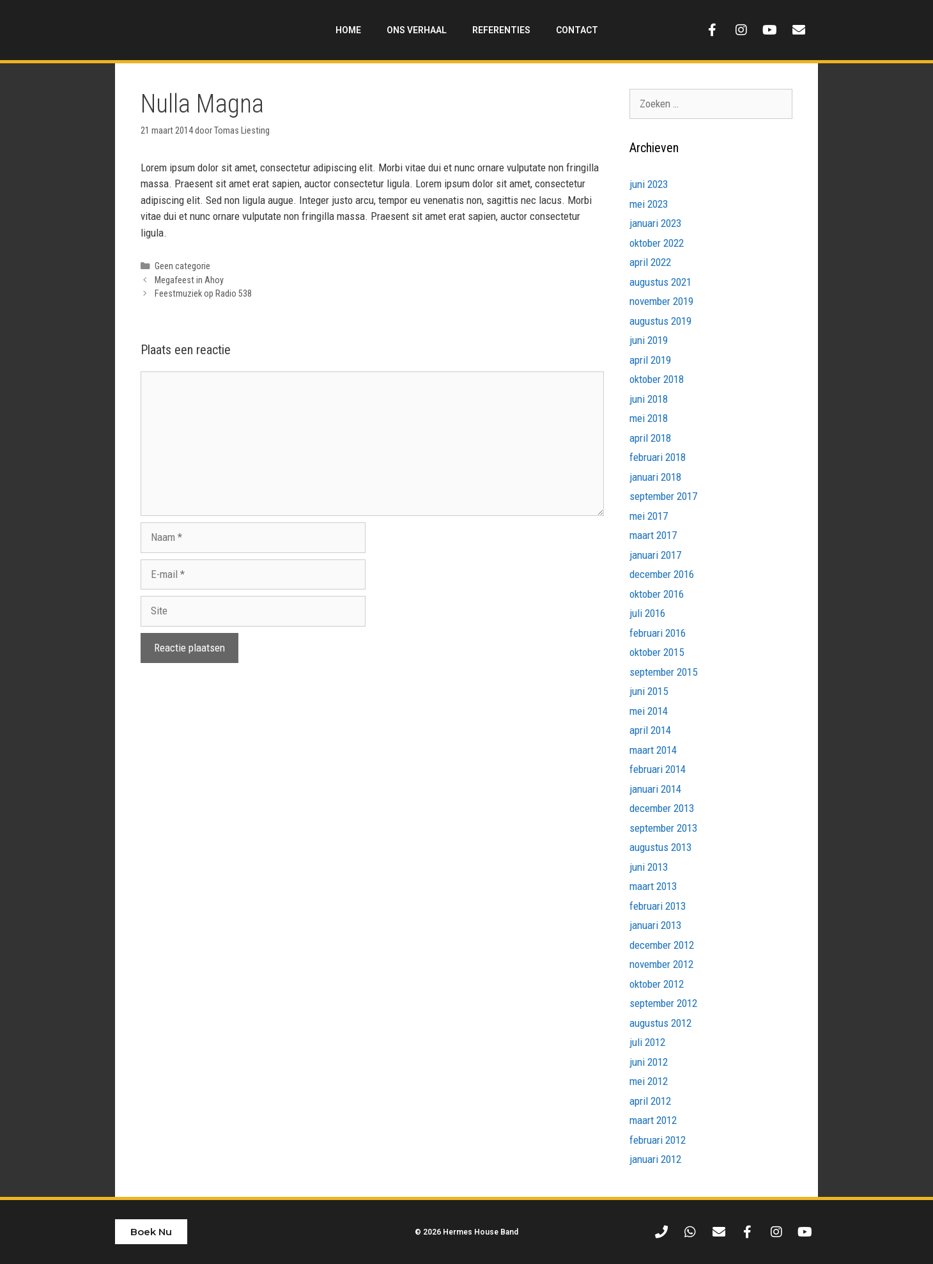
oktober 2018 (656, 379)
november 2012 (661, 964)
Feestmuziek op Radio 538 (203, 293)
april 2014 (650, 730)
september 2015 (663, 672)
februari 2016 (657, 633)
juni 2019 (648, 340)
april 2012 (650, 1101)
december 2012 (661, 945)
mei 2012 (648, 1081)
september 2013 (663, 828)
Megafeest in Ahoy (189, 280)
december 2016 (661, 574)
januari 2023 (655, 223)
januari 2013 (655, 925)
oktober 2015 (656, 652)
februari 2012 (657, 1140)
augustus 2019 (660, 321)
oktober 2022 (656, 243)
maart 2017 (653, 535)
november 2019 (661, 301)
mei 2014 (648, 711)
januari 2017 (655, 555)
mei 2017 (648, 516)
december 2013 (661, 808)
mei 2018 (648, 418)
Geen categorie (182, 266)
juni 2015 (648, 691)
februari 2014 (657, 769)
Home (348, 30)
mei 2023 (648, 204)
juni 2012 (648, 1062)
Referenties (501, 30)
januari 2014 (655, 789)
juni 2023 (648, 184)
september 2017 (663, 496)
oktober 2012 (656, 984)
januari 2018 (655, 477)
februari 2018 (657, 457)
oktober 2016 (656, 594)
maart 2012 (653, 1120)
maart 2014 (653, 750)
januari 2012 (655, 1159)
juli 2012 (647, 1042)
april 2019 (650, 360)
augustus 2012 (660, 1023)
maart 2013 (653, 886)
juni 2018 (648, 399)
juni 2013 (648, 867)
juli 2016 (647, 613)
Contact (577, 30)
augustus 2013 (660, 847)
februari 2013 (657, 906)
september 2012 (663, 1003)
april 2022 (650, 262)
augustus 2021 (660, 282)
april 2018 (650, 438)
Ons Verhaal (417, 30)
